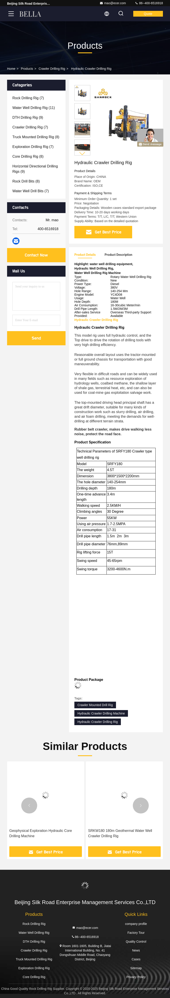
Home (11, 68)
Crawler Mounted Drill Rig (95, 705)
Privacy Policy (136, 977)
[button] (82, 154)
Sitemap (136, 968)
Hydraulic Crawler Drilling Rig (97, 722)
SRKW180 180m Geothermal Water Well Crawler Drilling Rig (120, 833)
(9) (27, 117)
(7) (28, 98)
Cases (136, 959)
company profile (136, 924)
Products (27, 68)
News (136, 950)
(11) (33, 108)
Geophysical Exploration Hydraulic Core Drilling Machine (40, 833)
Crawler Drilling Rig (52, 68)
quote (148, 14)
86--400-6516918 (149, 3)
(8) (35, 137)
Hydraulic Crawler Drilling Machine (101, 713)
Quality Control (136, 941)
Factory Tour (136, 932)
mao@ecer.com (113, 3)
